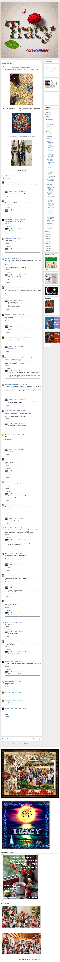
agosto (48, 126)
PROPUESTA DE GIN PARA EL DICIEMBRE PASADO (50, 214)
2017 (47, 236)
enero (48, 138)
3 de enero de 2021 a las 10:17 (18, 287)
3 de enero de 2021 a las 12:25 (20, 384)
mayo (48, 131)
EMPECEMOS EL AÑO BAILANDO (51, 225)
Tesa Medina (7, 258)
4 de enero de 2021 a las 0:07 (19, 248)
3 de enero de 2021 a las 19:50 (16, 622)
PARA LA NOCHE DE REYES (50, 218)
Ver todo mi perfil (48, 89)
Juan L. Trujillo (8, 355)
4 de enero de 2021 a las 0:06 (19, 210)
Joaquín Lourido (8, 410)
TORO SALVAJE (8, 219)
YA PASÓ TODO (50, 207)
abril (48, 133)
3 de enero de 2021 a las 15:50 (15, 553)
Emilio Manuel (8, 182)
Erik (6, 504)
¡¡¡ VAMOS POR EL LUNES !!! (51, 198)
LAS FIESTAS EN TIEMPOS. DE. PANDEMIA (50, 204)
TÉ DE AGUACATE (51, 196)
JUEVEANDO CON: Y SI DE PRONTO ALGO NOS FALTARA (51, 189)
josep (6, 458)
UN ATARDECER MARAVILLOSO (50, 180)
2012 (47, 245)
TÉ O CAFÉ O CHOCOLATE (50, 150)
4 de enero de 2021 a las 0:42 (19, 651)
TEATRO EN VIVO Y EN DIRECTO (50, 183)
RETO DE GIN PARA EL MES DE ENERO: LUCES (50, 156)
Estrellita (7, 700)
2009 (47, 250)
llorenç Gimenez (8, 314)
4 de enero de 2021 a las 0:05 (19, 191)
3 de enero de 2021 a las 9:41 (19, 219)
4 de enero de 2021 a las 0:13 (19, 326)
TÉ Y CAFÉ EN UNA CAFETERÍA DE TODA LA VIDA (51, 173)
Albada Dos (7, 481)
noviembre (49, 121)
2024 (47, 112)
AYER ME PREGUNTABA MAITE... (50, 146)
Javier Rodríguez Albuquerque (11, 337)
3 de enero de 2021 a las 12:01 (18, 355)
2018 (47, 234)
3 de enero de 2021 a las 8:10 (17, 182)
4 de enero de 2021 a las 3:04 (15, 681)
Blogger (39, 959)
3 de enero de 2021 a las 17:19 (19, 600)
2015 (47, 239)
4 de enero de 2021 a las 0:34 (19, 539)
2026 (47, 109)
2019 (47, 233)
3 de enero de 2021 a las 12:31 (17, 434)
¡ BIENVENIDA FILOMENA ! (50, 201)
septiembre (49, 124)
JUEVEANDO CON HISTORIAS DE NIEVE (51, 166)
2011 (47, 246)
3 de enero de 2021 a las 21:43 (16, 661)
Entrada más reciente (7, 739)
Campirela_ (7, 661)
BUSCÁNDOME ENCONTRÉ (50, 160)
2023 (47, 114)
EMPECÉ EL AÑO (50, 223)
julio (48, 127)
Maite (6, 575)
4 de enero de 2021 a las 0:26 (19, 399)
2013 (47, 243)
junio (48, 129)
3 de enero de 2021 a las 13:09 (17, 481)
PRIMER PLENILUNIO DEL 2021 (50, 142)
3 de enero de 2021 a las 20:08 (14, 641)
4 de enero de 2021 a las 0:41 (19, 612)
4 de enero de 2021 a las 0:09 (19, 274)
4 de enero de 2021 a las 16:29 (15, 692)
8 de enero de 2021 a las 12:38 (19, 708)
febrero (48, 136)
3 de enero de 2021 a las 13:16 (13, 504)
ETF (6, 641)
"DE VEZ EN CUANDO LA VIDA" (50, 193)
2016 (47, 238)
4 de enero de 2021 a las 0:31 (19, 518)
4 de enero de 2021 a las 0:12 (19, 300)
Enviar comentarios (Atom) (24, 743)
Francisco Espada (8, 600)
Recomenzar (7, 527)
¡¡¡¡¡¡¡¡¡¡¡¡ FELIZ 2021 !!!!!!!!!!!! (50, 228)
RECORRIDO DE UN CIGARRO (50, 169)
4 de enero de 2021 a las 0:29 (19, 493)
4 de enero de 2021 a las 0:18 (19, 370)
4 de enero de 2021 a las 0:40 (19, 587)
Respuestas (9, 188)
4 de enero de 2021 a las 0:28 (19, 470)
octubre (49, 122)
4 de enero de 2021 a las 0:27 (19, 423)
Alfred (6, 238)
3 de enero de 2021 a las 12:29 (18, 410)
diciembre (49, 119)
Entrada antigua (37, 739)
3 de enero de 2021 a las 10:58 (18, 314)
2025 (47, 111)
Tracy (9, 191)
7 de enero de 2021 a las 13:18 (16, 700)
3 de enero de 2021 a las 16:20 (15, 575)
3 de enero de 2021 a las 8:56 (14, 200)
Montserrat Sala (8, 287)
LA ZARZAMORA (9, 708)
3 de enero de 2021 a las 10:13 (17, 258)
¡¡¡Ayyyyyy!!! (49, 139)
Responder (7, 185)
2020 (47, 231)
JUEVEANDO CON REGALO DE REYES (51, 210)
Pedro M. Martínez (9, 384)
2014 (47, 241)
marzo (48, 134)
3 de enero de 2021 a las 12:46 (14, 458)
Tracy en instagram (48, 61)
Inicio (23, 739)
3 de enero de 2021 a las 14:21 (17, 527)
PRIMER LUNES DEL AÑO (50, 221)
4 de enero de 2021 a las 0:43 (19, 671)
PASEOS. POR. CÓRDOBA (50, 185)
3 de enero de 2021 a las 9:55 (14, 238)
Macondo (7, 681)
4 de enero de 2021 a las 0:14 (19, 346)
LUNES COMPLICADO (50, 152)
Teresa (6, 692)
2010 (47, 248)
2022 (47, 116)
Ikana (6, 200)
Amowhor (7, 622)
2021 (47, 117)
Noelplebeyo (7, 434)
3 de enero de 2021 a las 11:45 (24, 337)
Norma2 (6, 553)
